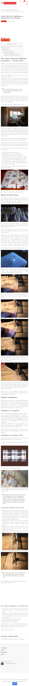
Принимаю (15, 683)
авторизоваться (21, 639)
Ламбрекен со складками (7, 50)
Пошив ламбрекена (5, 49)
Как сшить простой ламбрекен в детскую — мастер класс (12, 46)
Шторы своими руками (9, 629)
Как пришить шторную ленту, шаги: (11, 53)
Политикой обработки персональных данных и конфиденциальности (15, 681)
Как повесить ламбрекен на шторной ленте (12, 55)
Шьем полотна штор (5, 47)
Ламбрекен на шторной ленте (8, 52)
